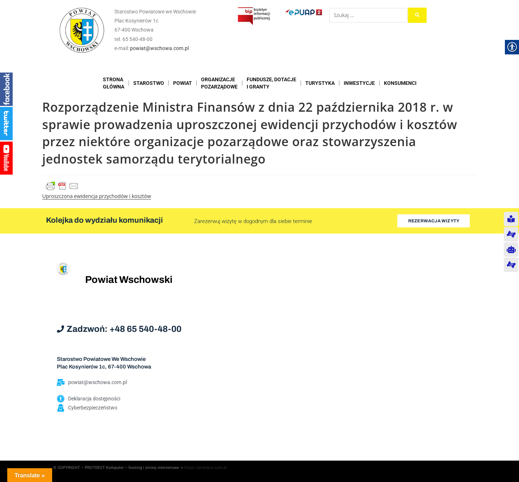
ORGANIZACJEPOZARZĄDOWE (219, 83)
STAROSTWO (148, 83)
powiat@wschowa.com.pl (159, 48)
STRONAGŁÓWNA (113, 83)
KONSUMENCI (400, 83)
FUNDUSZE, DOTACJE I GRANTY (271, 83)
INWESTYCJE (359, 83)
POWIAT (182, 83)
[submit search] (417, 15)
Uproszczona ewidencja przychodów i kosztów (96, 196)
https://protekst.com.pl (205, 467)
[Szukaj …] (368, 15)
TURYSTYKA (320, 83)
